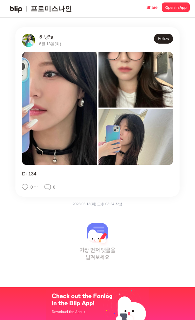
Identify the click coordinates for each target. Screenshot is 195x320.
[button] (151, 8)
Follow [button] (163, 38)
